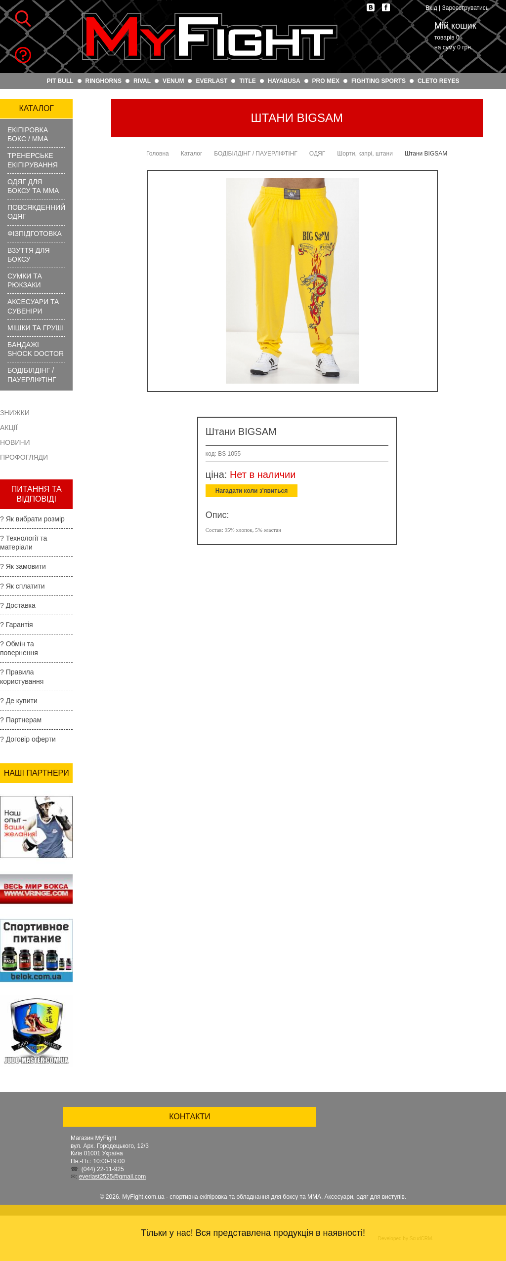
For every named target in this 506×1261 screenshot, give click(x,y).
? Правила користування (21, 676)
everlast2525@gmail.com (112, 1176)
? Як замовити (23, 566)
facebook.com (386, 7)
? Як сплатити (22, 586)
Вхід (431, 7)
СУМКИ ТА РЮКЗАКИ (24, 280)
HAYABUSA (284, 81)
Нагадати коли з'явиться (251, 490)
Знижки (15, 413)
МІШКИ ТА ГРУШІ (35, 328)
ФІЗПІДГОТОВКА (34, 233)
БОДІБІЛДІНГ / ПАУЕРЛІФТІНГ (31, 374)
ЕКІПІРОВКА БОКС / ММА (27, 134)
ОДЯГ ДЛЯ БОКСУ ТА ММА (33, 186)
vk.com (371, 7)
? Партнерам (21, 720)
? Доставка (18, 605)
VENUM (173, 81)
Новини (15, 442)
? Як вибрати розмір (32, 519)
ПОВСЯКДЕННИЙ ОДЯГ (36, 211)
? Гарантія (16, 625)
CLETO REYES (438, 81)
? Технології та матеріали (23, 542)
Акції (9, 428)
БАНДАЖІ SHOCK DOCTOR (35, 349)
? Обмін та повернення (19, 648)
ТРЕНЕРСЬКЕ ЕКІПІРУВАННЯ (32, 160)
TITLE (247, 81)
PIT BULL (60, 81)
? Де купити (19, 701)
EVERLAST (211, 81)
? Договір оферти (28, 739)
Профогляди (24, 457)
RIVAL (142, 81)
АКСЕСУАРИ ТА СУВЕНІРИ (33, 306)
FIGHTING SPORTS (378, 81)
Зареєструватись (465, 7)
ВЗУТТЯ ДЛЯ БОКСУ (28, 254)
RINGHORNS (103, 81)
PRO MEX (325, 81)
